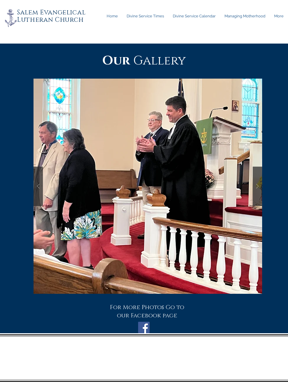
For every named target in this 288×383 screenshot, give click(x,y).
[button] (148, 186)
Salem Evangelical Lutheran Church (51, 16)
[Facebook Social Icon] (144, 327)
